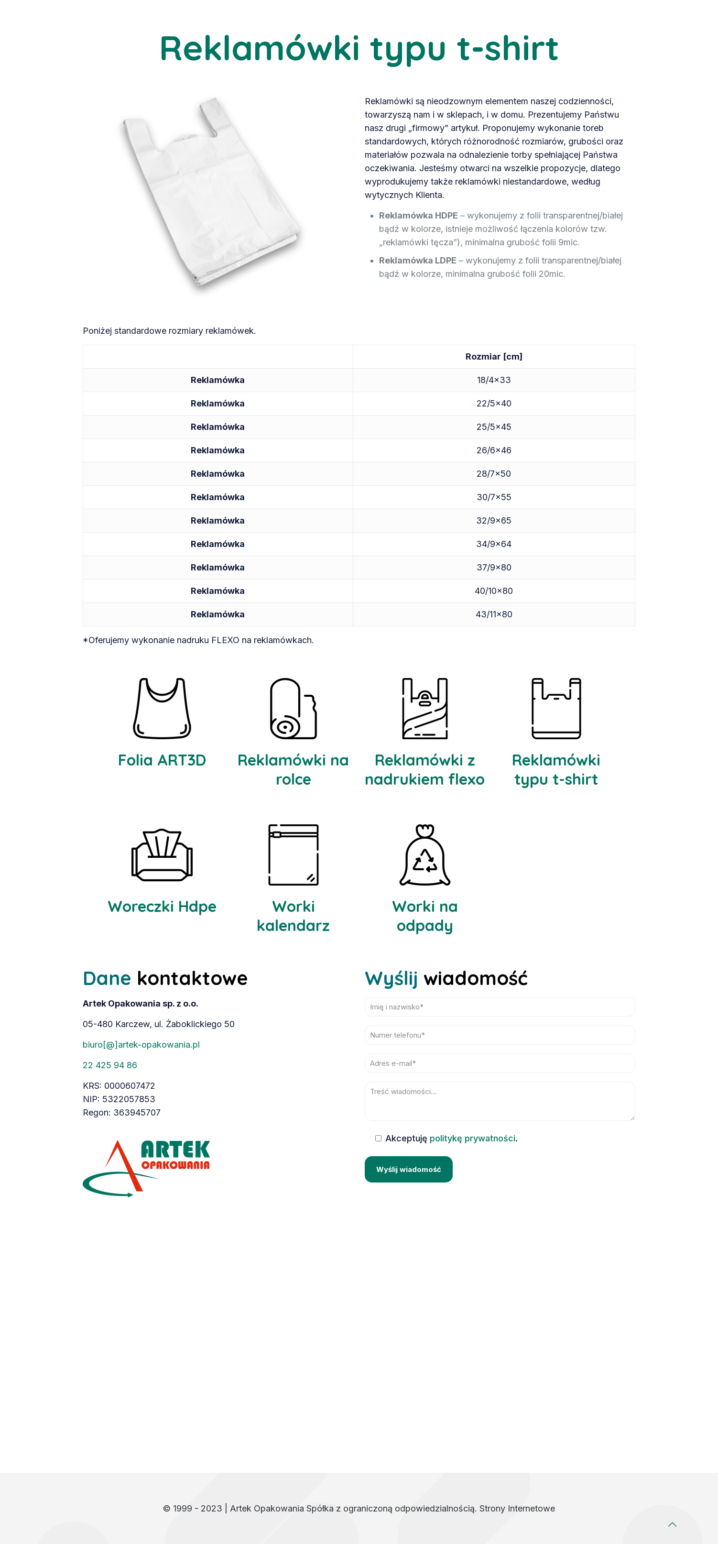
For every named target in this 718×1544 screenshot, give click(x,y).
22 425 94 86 (110, 1065)
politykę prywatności (472, 1138)
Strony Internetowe (517, 1508)
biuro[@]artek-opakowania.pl (141, 1045)
